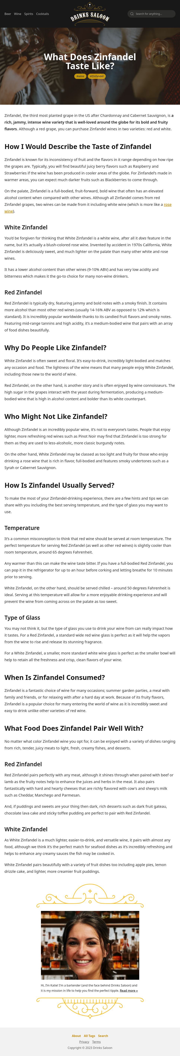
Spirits (28, 14)
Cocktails (42, 14)
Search (103, 1036)
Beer (7, 14)
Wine (17, 14)
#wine (80, 76)
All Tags (89, 1036)
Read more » (129, 991)
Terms (96, 1042)
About (76, 1036)
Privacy (84, 1042)
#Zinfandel (96, 76)
